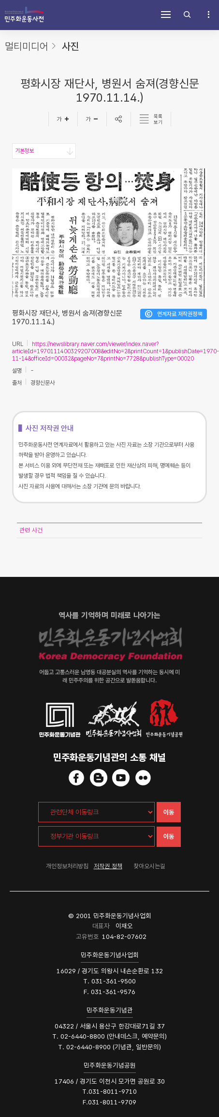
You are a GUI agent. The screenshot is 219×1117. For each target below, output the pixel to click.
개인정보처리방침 (67, 866)
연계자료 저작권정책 (179, 314)
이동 (168, 812)
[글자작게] (92, 119)
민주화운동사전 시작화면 (24, 14)
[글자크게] (63, 119)
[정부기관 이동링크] (96, 836)
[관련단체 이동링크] (96, 812)
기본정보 (24, 151)
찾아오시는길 (149, 866)
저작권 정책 (108, 866)
